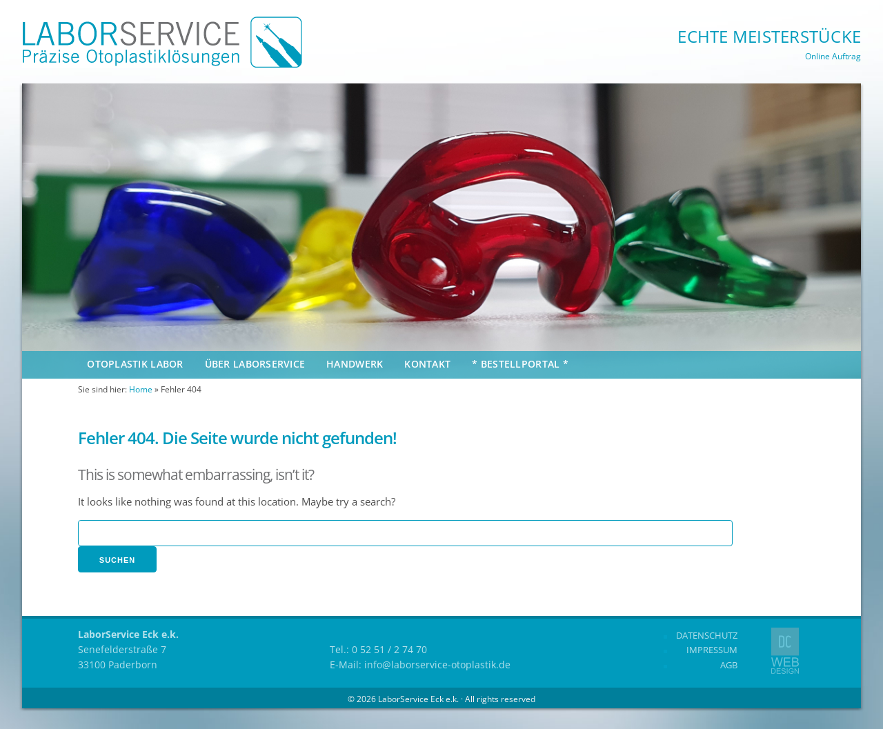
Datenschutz (706, 635)
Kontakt (427, 364)
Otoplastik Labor (135, 364)
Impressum (711, 649)
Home (140, 389)
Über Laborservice (255, 364)
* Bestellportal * (520, 364)
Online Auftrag (833, 56)
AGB (728, 665)
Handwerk (354, 364)
